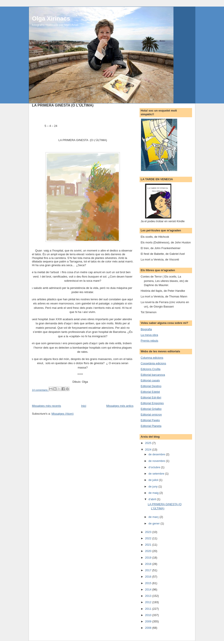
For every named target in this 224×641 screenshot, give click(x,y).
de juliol (154, 480)
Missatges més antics (119, 405)
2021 (148, 544)
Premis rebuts (149, 340)
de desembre (157, 454)
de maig (154, 492)
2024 (148, 449)
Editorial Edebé (150, 391)
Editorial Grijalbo (151, 408)
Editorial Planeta (151, 426)
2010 (148, 615)
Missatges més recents (46, 405)
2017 (148, 570)
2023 (148, 532)
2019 (148, 557)
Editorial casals (150, 380)
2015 (148, 583)
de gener (155, 523)
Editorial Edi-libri (151, 397)
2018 (148, 564)
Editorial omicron (151, 414)
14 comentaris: (40, 390)
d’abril (153, 499)
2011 (148, 608)
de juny (154, 486)
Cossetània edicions (153, 363)
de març (154, 517)
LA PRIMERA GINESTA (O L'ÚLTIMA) (62, 105)
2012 (148, 602)
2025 (148, 443)
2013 (148, 595)
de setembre (157, 473)
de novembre (157, 461)
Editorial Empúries (152, 403)
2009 (148, 621)
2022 (148, 538)
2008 (148, 627)
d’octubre (155, 467)
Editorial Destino (151, 386)
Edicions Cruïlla (150, 369)
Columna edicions (152, 357)
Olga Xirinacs (51, 18)
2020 (148, 551)
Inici (83, 405)
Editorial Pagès (150, 420)
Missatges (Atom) (62, 413)
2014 (148, 589)
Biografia (146, 329)
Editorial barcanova (153, 374)
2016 (148, 576)
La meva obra (149, 335)
